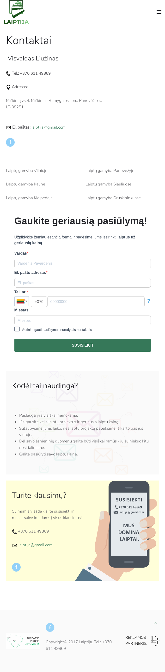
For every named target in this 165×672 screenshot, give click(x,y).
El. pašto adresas (30, 272)
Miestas (21, 310)
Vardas (20, 253)
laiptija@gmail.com (48, 127)
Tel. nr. (20, 292)
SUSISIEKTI (82, 345)
